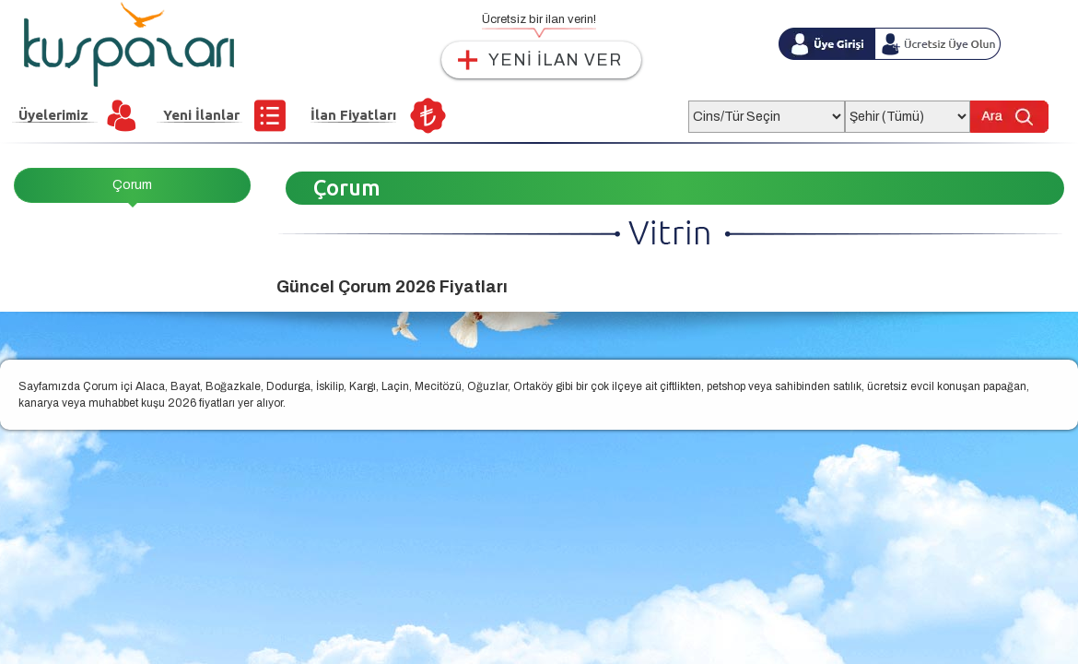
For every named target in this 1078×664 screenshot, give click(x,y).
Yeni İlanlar (201, 115)
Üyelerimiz (53, 115)
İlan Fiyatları (353, 115)
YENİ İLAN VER (555, 60)
